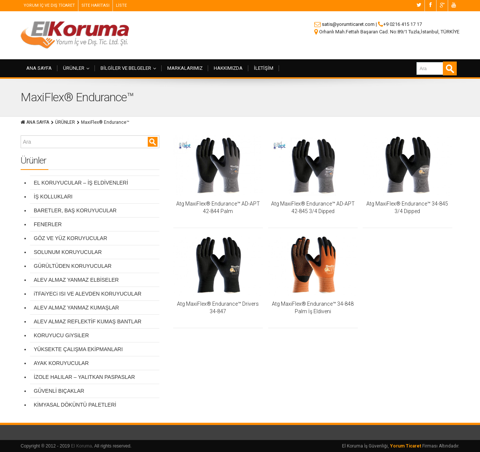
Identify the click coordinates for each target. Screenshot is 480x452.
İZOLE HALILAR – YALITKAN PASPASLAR (84, 377)
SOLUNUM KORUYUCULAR (68, 252)
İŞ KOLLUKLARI (53, 197)
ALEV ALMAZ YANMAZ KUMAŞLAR (76, 308)
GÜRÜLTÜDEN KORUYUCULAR (72, 266)
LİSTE (121, 5)
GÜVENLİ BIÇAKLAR (59, 391)
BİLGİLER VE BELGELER (128, 68)
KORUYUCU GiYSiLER (61, 335)
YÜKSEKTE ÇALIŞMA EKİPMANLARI (78, 349)
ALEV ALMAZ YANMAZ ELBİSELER (76, 280)
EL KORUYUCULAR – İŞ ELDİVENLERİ (81, 183)
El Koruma (81, 446)
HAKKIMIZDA (228, 68)
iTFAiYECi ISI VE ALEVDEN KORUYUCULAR (87, 294)
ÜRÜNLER (76, 68)
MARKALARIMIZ (184, 68)
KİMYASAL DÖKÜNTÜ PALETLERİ (75, 405)
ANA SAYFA (39, 68)
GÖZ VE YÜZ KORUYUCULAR (70, 238)
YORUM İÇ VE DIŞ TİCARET (49, 5)
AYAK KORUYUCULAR (61, 363)
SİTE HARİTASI (95, 5)
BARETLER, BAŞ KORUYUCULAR (75, 210)
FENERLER (48, 224)
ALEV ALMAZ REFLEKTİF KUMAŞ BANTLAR (87, 321)
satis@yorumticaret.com (348, 24)
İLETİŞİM (263, 68)
